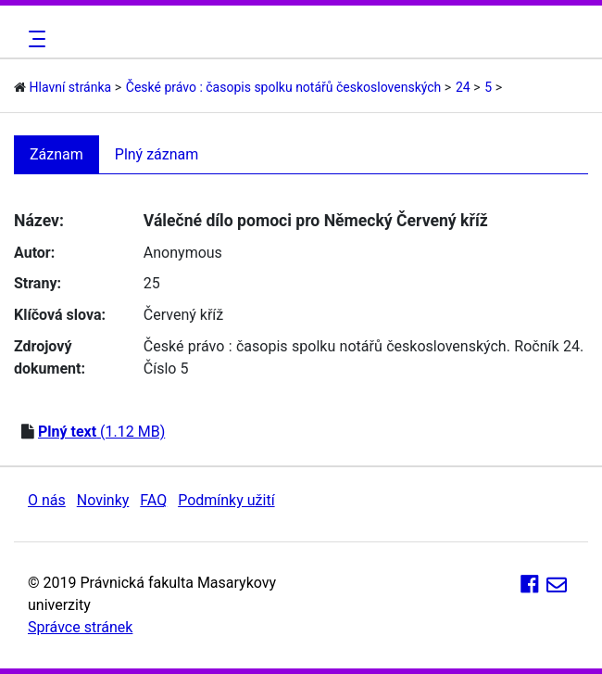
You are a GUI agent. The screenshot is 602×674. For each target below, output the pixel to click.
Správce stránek (80, 627)
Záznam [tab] (56, 154)
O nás (47, 500)
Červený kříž (183, 315)
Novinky (103, 500)
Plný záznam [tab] (157, 154)
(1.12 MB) (101, 431)
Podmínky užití (226, 500)
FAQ (153, 500)
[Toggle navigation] (34, 38)
